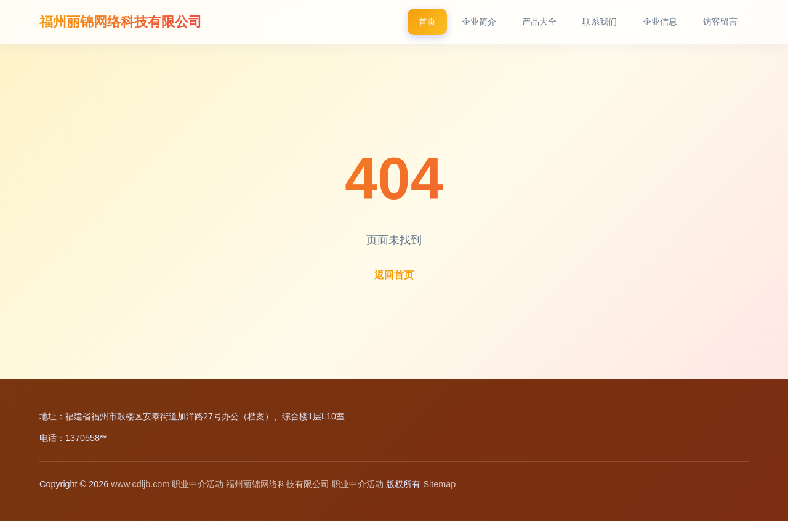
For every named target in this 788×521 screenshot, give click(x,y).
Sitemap (439, 484)
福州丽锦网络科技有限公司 (120, 22)
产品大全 (539, 21)
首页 (427, 21)
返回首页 (394, 275)
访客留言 (720, 21)
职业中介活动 (197, 484)
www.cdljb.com (140, 484)
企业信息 (660, 21)
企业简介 (479, 21)
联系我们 (599, 21)
